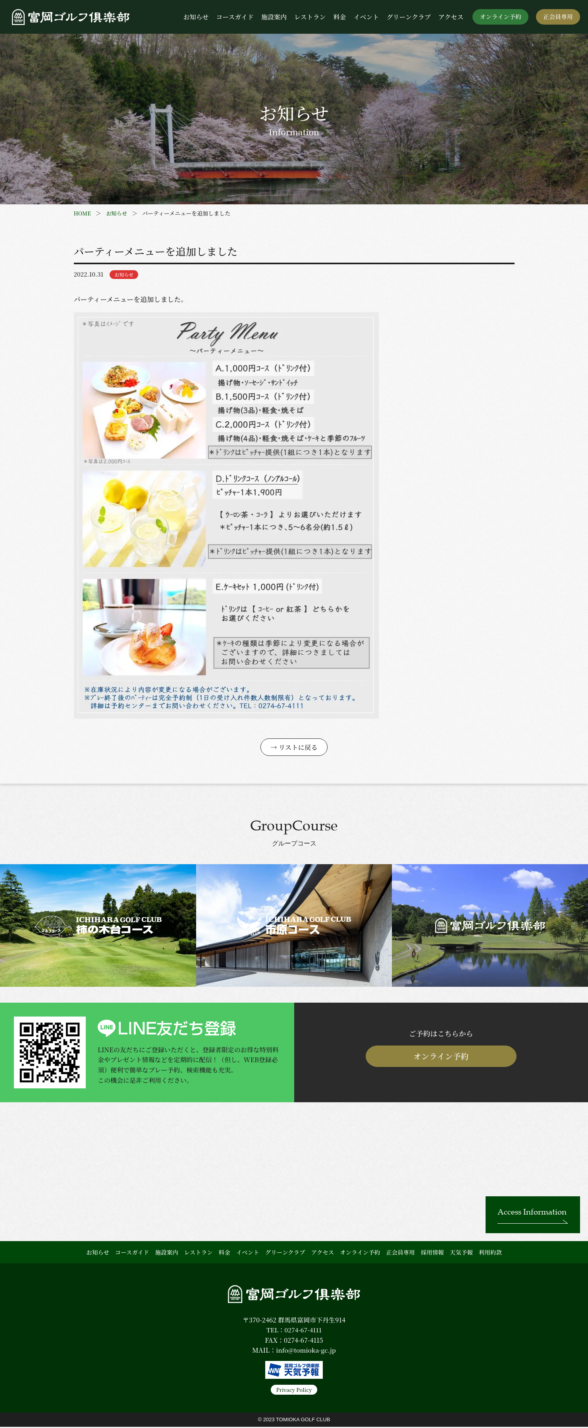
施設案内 (274, 16)
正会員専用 (558, 16)
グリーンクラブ (409, 16)
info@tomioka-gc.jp (306, 1351)
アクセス (451, 16)
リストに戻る (298, 748)
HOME (83, 213)
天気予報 (461, 1253)
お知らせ (196, 16)
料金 (339, 16)
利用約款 (490, 1253)
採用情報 (432, 1253)
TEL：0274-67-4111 (293, 1331)
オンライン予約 (500, 16)
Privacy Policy (294, 1391)
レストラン (310, 16)
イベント (366, 16)
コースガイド (235, 16)
